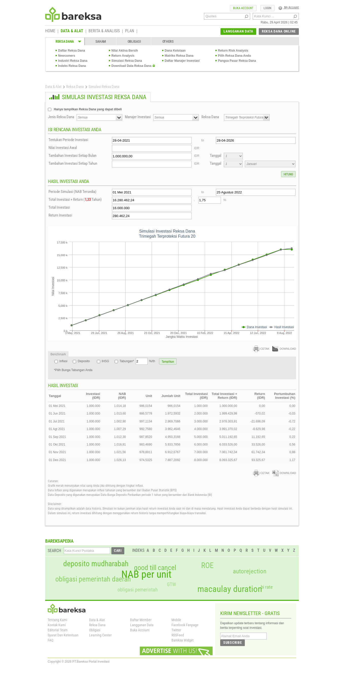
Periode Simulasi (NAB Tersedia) (72, 191)
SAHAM (100, 41)
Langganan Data (141, 625)
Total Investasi (59, 207)
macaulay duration (229, 589)
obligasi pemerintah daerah (93, 579)
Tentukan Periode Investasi (68, 139)
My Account (288, 7)
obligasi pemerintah (137, 589)
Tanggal (215, 155)
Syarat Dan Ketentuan (63, 635)
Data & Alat (53, 86)
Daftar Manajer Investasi (182, 61)
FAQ (50, 640)
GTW (171, 584)
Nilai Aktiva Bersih (124, 50)
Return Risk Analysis (233, 50)
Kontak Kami (57, 625)
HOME (50, 31)
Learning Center (100, 635)
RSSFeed (177, 635)
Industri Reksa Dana (72, 61)
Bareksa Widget (182, 640)
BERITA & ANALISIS (104, 31)
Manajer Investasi (138, 117)
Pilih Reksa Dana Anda (234, 55)
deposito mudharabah (95, 564)
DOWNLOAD (284, 348)
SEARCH (54, 550)
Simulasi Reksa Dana (126, 61)
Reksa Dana (75, 86)
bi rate (267, 587)
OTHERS (168, 41)
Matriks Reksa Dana (179, 55)
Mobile (176, 620)
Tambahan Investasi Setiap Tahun (72, 163)
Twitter (176, 630)
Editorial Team (58, 630)
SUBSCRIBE (232, 642)
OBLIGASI (134, 41)
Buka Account (139, 630)
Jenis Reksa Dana (61, 117)
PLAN (129, 31)
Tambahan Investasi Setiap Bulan (72, 155)
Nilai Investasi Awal (62, 147)
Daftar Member (140, 620)
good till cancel (155, 567)
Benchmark (58, 354)
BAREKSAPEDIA (59, 541)
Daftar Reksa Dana (71, 50)
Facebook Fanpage (184, 625)
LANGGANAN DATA (238, 31)
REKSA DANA (65, 41)
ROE (207, 565)
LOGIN (267, 8)
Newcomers (66, 55)
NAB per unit (146, 574)
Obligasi (94, 630)
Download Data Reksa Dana (131, 66)
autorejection (249, 571)
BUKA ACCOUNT (243, 8)
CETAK (261, 348)
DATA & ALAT (72, 31)
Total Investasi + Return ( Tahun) (75, 199)
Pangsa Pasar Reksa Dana (237, 61)
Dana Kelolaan (175, 50)
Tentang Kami (57, 620)
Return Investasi (60, 215)
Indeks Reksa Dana (72, 66)
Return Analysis (122, 55)
